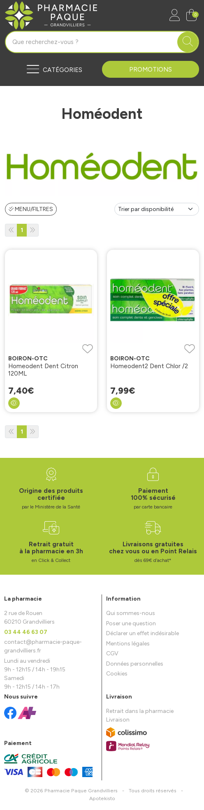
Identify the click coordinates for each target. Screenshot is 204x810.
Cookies (117, 673)
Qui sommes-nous (130, 613)
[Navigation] (53, 69)
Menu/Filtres (31, 209)
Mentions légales (128, 643)
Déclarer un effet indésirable (142, 633)
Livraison (118, 719)
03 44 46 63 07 (25, 632)
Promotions (150, 69)
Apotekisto (102, 798)
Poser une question (131, 623)
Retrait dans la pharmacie (140, 711)
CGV (112, 653)
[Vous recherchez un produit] (92, 42)
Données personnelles (134, 663)
